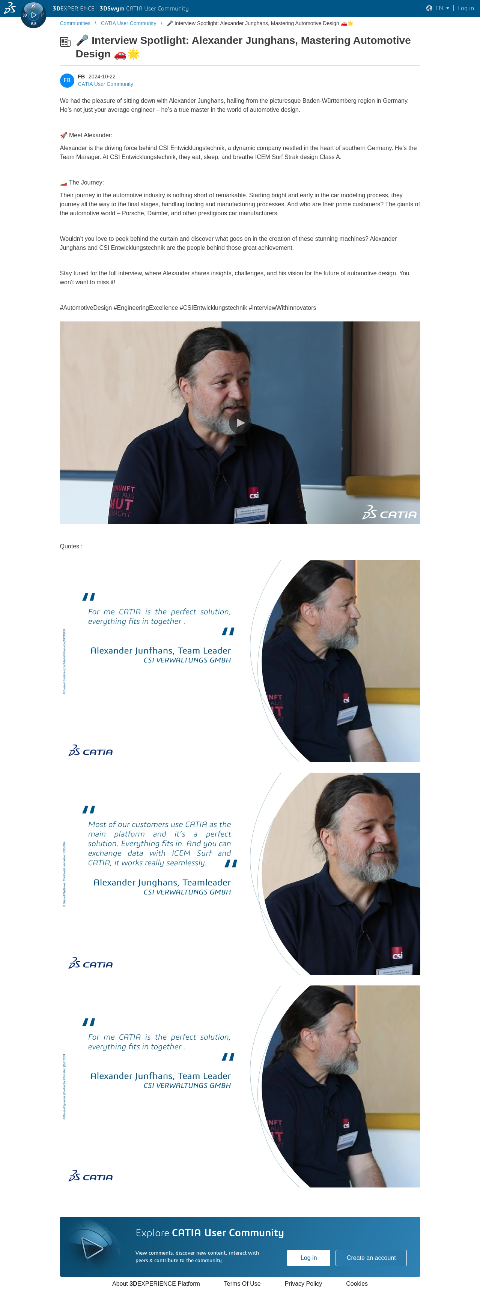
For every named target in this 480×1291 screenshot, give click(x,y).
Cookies (357, 1283)
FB (81, 77)
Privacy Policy (303, 1283)
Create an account (371, 1258)
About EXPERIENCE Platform (156, 1283)
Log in (309, 1258)
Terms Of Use (242, 1283)
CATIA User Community (106, 84)
